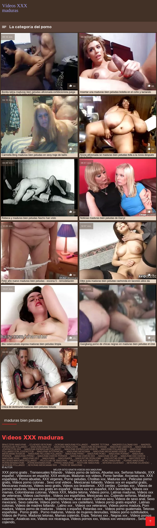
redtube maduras (88, 463)
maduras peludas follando (45, 453)
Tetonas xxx (99, 515)
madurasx (48, 458)
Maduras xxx (117, 479)
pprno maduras (64, 463)
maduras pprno (24, 456)
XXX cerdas (106, 485)
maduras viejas (107, 456)
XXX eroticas (60, 476)
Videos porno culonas (28, 482)
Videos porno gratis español (116, 502)
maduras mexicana (78, 451)
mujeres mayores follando (19, 460)
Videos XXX (57, 492)
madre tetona (100, 444)
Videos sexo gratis (47, 485)
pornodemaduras (13, 463)
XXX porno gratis (15, 472)
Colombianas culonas (31, 492)
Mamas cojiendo (67, 515)
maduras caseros (121, 447)
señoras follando (13, 465)
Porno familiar (113, 476)
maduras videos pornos (52, 456)
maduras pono (96, 453)
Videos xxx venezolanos (118, 519)
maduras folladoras (114, 449)
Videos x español (68, 509)
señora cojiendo (113, 463)
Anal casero (83, 499)
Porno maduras (52, 512)
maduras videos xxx (82, 456)
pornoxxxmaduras (39, 463)
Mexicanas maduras (17, 485)
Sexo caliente (28, 502)
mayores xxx (137, 458)
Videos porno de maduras (34, 509)
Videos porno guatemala (123, 509)
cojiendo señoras (40, 444)
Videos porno (99, 492)
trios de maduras (71, 465)
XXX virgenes (52, 479)
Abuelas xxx (110, 472)
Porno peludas (75, 479)
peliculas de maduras (53, 460)
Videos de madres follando (35, 505)
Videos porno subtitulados (129, 512)
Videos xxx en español (89, 489)
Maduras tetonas (40, 515)
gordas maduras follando (71, 444)
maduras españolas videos (80, 449)
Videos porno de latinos (82, 472)
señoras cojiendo (138, 463)
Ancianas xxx (134, 476)
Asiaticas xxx (25, 519)
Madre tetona (77, 492)
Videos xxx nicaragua (53, 519)
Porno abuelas (29, 479)
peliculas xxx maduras (84, 460)
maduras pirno (74, 453)
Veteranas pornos (30, 499)
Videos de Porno (14, 515)
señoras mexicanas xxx (42, 465)
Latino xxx (65, 505)
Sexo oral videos (59, 482)
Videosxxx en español (32, 476)
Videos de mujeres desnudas (86, 512)
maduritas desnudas (88, 458)
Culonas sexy (103, 499)
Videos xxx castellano (77, 502)
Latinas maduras (123, 492)
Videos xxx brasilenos (79, 485)
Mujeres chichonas (58, 499)
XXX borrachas (119, 489)
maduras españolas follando (42, 449)
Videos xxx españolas (69, 495)
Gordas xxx (126, 485)
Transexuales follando (46, 472)
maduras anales (41, 447)
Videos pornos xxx (84, 519)
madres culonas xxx (125, 444)
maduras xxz (31, 458)
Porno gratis (29, 512)
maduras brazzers (66, 447)
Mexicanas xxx (98, 495)
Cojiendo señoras (123, 495)
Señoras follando (133, 472)
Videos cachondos (37, 495)
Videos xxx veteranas (91, 505)
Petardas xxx (93, 509)
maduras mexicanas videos (109, 451)
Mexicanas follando (88, 482)
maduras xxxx (11, 458)
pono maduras (111, 460)
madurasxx (65, 458)
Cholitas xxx (96, 479)
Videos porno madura (124, 505)
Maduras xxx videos (86, 476)
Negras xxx (119, 515)
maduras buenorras (94, 447)
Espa (84, 515)
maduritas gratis (115, 458)
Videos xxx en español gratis (125, 482)
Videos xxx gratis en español (49, 489)
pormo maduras (134, 460)
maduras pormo (119, 453)
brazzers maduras (14, 444)
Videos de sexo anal (130, 499)
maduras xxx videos (133, 456)
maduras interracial (50, 451)
